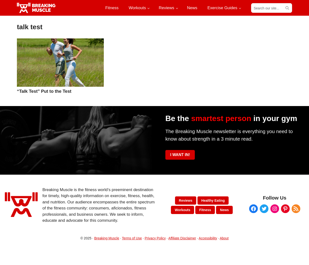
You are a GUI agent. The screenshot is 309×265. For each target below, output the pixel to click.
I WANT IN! (180, 155)
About (224, 238)
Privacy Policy (155, 238)
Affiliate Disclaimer (182, 238)
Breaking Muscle (106, 238)
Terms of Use (132, 238)
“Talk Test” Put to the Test (44, 91)
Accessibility (208, 238)
